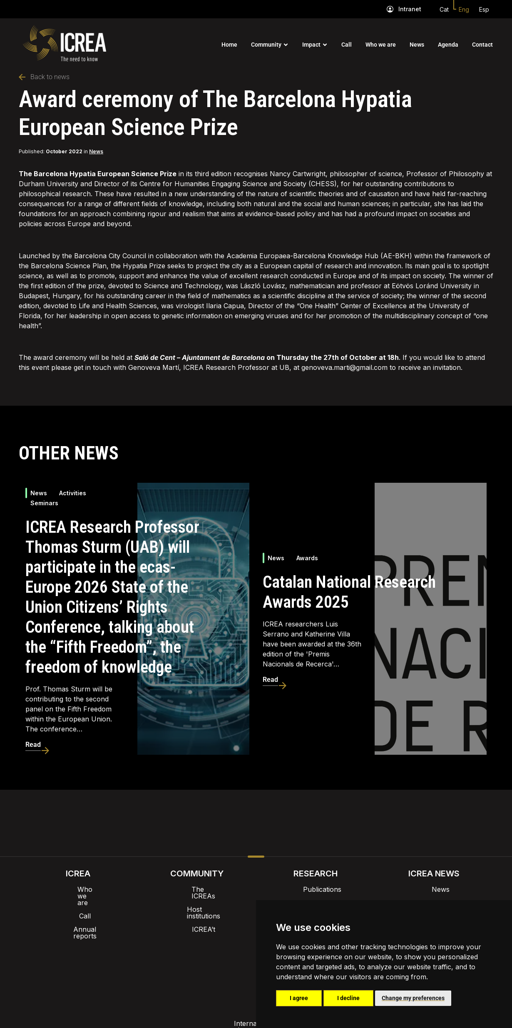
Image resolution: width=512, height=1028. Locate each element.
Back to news (44, 77)
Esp (484, 9)
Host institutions (196, 902)
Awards (307, 557)
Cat (444, 9)
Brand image (227, 942)
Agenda (448, 44)
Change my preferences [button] (413, 998)
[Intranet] (390, 9)
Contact (482, 44)
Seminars (44, 503)
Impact (311, 44)
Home (229, 44)
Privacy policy (214, 963)
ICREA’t (197, 916)
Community (266, 44)
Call (346, 44)
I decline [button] (348, 998)
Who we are (380, 44)
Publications (315, 889)
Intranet (409, 8)
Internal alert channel (145, 963)
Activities (72, 493)
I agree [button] (299, 998)
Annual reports (78, 916)
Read (33, 745)
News (417, 44)
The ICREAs (197, 889)
